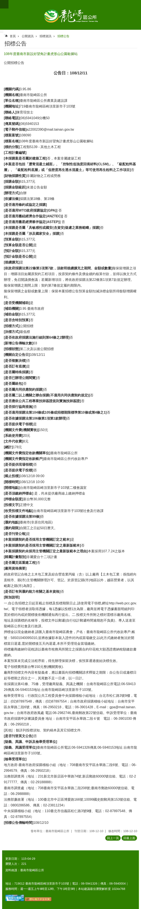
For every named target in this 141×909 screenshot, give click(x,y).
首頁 (13, 36)
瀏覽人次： (12, 863)
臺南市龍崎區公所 (70, 15)
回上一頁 (113, 838)
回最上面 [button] (129, 838)
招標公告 (63, 36)
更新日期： (12, 858)
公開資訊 (28, 36)
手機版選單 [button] (4, 4)
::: (1, 31)
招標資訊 (45, 36)
